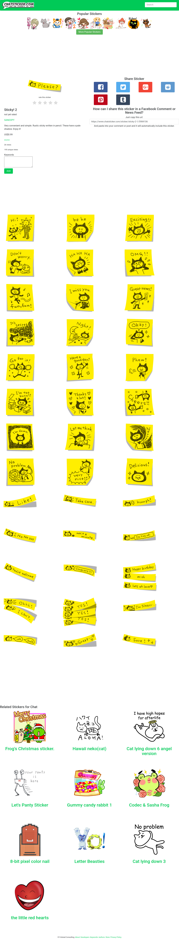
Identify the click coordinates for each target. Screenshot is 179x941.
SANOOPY (9, 120)
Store (107, 937)
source (7, 140)
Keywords (94, 937)
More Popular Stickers (90, 32)
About (77, 937)
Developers (85, 937)
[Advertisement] (84, 57)
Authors (102, 937)
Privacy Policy (115, 937)
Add (8, 171)
